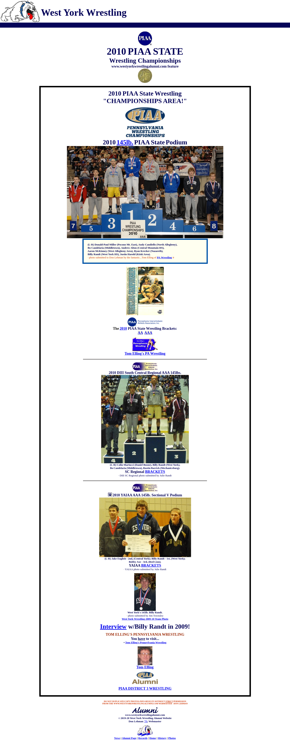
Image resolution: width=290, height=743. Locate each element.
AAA (148, 333)
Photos (172, 738)
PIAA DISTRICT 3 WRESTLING (145, 689)
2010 (123, 329)
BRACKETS (155, 472)
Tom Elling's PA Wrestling (145, 354)
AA (140, 333)
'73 (145, 721)
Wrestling (166, 257)
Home (152, 738)
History (162, 738)
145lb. (125, 142)
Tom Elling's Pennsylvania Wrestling (145, 642)
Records (143, 738)
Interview (113, 626)
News (117, 738)
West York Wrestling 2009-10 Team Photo (145, 618)
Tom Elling (145, 667)
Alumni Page (129, 738)
